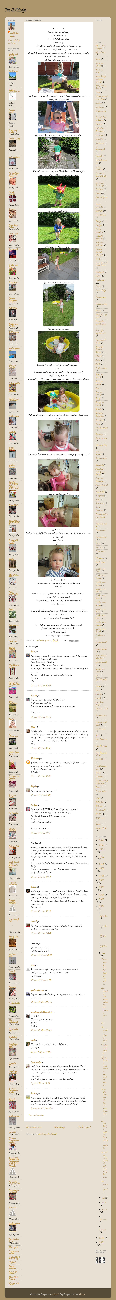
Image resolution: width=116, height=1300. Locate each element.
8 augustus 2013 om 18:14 (42, 1108)
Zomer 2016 (101, 828)
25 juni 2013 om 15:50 (41, 748)
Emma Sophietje (99, 205)
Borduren (100, 106)
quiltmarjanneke (37, 990)
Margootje (100, 495)
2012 (102, 1237)
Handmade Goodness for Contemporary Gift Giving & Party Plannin (14, 1161)
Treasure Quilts (12, 796)
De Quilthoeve (13, 736)
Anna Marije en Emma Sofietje (101, 79)
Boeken (99, 102)
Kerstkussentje (102, 427)
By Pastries (13, 813)
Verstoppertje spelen (104, 1049)
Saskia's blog (14, 1223)
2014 (101, 899)
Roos (97, 675)
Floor (33, 651)
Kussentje (100, 465)
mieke (33, 1040)
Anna (98, 58)
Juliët (98, 364)
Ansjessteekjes (14, 1004)
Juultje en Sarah (100, 403)
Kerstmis (99, 434)
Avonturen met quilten (13, 1072)
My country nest (13, 1029)
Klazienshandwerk (14, 937)
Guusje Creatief (12, 193)
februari (103, 1219)
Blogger (82, 1294)
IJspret (99, 356)
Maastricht (100, 491)
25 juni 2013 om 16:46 (41, 776)
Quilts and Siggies (13, 54)
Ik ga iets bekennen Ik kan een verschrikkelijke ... (104, 1103)
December (100, 156)
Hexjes (98, 310)
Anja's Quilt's (14, 383)
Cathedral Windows (100, 129)
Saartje (99, 694)
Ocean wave (101, 530)
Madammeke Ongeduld (14, 399)
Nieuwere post (34, 1127)
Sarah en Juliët (99, 703)
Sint (97, 735)
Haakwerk (100, 271)
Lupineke (12, 1207)
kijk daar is (14, 625)
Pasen (98, 543)
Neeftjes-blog (14, 138)
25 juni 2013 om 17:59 (41, 876)
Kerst (98, 423)
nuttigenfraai (14, 157)
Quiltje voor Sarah (100, 630)
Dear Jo (12, 971)
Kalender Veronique (100, 414)
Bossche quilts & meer (14, 90)
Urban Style (14, 846)
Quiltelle (12, 432)
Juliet (98, 360)
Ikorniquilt (13, 1247)
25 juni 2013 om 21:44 (41, 980)
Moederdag (100, 503)
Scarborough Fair (14, 920)
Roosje (98, 686)
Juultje (98, 398)
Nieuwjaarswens (101, 525)
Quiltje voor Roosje (100, 603)
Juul (97, 387)
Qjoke (11, 559)
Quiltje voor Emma (100, 583)
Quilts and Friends (13, 266)
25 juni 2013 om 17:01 (41, 795)
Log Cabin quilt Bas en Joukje (101, 472)
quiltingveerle (14, 1116)
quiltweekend (101, 642)
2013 (101, 906)
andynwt (55, 1294)
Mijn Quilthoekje (13, 593)
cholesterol (100, 134)
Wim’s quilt (100, 809)
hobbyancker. (14, 332)
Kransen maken (99, 453)
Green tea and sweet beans (101, 264)
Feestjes (99, 225)
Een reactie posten (36, 1115)
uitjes (98, 797)
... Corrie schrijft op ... (14, 883)
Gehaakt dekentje (99, 237)
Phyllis (34, 786)
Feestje (98, 221)
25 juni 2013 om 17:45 (40, 832)
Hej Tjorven (13, 71)
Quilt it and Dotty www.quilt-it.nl (14, 864)
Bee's (98, 92)
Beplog (11, 609)
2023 (102, 844)
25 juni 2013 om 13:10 (41, 716)
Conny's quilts (12, 111)
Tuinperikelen (101, 791)
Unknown (35, 758)
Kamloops (100, 419)
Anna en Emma (99, 64)
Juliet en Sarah (99, 376)
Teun (97, 787)
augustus (103, 945)
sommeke (12, 1131)
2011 (101, 1242)
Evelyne (34, 805)
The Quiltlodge (15, 10)
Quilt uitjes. (101, 562)
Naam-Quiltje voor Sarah (102, 515)
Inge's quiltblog (12, 1267)
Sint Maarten (101, 739)
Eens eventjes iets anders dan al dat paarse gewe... (104, 1003)
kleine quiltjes (101, 445)
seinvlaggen (100, 728)
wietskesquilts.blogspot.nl (41, 1012)
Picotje (11, 719)
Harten (98, 286)
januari (103, 1229)
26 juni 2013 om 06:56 (41, 1030)
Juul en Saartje (99, 393)
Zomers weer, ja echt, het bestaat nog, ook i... (104, 971)
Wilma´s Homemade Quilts (13, 1090)
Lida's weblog (11, 448)
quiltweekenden (101, 650)
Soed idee (13, 641)
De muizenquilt (100, 148)
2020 (102, 863)
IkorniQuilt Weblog (13, 1278)
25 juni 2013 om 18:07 (41, 911)
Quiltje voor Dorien (100, 570)
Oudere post (84, 1127)
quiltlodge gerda (14, 34)
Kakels (98, 409)
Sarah (98, 698)
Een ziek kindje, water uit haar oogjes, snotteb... (104, 1134)
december (104, 915)
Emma (98, 193)
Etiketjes (99, 210)
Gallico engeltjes (99, 230)
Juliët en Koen (101, 367)
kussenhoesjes (101, 458)
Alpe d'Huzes (101, 52)
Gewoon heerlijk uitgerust (99, 252)
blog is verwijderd (13, 1021)
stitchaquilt (13, 233)
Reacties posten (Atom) (47, 1134)
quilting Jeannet (12, 466)
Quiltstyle (13, 1037)
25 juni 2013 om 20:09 (41, 933)
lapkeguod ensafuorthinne (14, 684)
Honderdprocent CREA (14, 1191)
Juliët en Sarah (99, 382)
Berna (33, 886)
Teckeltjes (99, 776)
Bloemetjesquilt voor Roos (102, 97)
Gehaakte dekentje (100, 244)
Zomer (98, 824)
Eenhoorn (99, 189)
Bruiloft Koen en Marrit (101, 119)
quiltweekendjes (101, 663)
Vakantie (99, 801)
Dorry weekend (99, 168)
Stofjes (98, 772)
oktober (103, 935)
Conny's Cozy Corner (14, 1283)
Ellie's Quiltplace (13, 702)
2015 (101, 894)
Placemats (100, 558)
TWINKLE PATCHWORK (14, 522)
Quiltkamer (100, 635)
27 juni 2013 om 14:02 (41, 1052)
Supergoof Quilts (13, 131)
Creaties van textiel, (14, 1252)
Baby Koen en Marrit (101, 87)
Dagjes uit (100, 142)
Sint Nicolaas (101, 746)
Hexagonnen (101, 297)
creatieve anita (12, 955)
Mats (98, 499)
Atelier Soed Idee (14, 753)
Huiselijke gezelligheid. (101, 332)
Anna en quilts (99, 71)
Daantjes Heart (12, 1099)
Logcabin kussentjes (100, 479)
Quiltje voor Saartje (100, 623)
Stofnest (12, 1262)
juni (103, 952)
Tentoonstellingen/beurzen (102, 782)
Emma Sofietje (102, 197)
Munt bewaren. (99, 509)
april (104, 1202)
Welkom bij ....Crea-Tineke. (13, 541)
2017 (101, 880)
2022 (101, 849)
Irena (11, 760)
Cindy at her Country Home (14, 778)
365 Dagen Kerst (14, 575)
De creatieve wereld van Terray (14, 175)
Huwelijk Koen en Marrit (99, 349)
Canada (99, 124)
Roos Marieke (101, 679)
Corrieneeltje (36, 1062)
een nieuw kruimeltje (100, 184)
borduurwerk (101, 110)
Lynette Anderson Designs (13, 300)
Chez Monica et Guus (14, 666)
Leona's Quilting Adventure (13, 902)
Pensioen (99, 547)
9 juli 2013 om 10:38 (40, 1083)
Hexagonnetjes (101, 303)
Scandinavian (101, 715)
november (104, 925)
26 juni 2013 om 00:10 (41, 1002)
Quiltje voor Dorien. (100, 576)
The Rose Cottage (12, 366)
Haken (98, 275)
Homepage (59, 1127)
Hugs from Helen (13, 226)
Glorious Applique (12, 829)
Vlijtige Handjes (12, 648)
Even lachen (101, 214)
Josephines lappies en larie (13, 1045)
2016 (101, 887)
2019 (101, 868)
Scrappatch (13, 249)
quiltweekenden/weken (101, 657)
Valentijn (99, 805)
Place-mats (100, 551)
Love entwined (102, 485)
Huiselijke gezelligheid (100, 322)
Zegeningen (100, 817)
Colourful (99, 138)
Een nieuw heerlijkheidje (101, 174)
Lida (33, 727)
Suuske (34, 695)
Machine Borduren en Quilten (14, 1140)
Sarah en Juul (102, 708)
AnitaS (34, 921)
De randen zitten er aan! (104, 1034)
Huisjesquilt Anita (101, 341)
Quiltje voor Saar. (100, 616)
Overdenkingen (101, 538)
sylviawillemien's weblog (14, 1257)
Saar (98, 690)
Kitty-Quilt (13, 505)
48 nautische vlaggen (101, 47)
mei (103, 1197)
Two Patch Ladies (13, 1272)
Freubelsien (13, 282)
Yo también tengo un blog (14, 1182)
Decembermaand (101, 161)
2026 (102, 840)
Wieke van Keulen (13, 325)
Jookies (12, 209)
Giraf (98, 258)
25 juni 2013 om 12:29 (41, 685)
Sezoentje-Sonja (13, 1064)
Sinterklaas (100, 759)
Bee (102, 1022)
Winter (98, 813)
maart (104, 1209)
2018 (101, 875)
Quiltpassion (14, 416)
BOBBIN (13, 308)
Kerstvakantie (101, 438)
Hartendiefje (101, 290)
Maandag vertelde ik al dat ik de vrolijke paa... (104, 1164)
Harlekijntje (100, 279)
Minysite (12, 987)
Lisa (33, 965)
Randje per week (100, 670)
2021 (101, 856)
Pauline (34, 1093)
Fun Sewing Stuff (14, 1240)
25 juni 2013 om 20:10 (41, 955)
